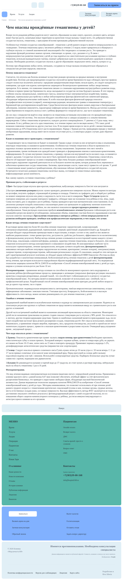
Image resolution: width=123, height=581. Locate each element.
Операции (13, 441)
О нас (11, 450)
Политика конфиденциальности (20, 573)
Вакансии (12, 499)
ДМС (65, 437)
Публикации (12, 20)
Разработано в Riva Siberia (108, 572)
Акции (31, 14)
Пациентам (14, 446)
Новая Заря (14, 459)
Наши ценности (15, 472)
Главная (4, 20)
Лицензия (63, 573)
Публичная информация (18, 490)
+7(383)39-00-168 (78, 5)
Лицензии (13, 495)
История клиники (16, 486)
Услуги (21, 14)
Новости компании (16, 476)
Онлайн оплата (69, 427)
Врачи (12, 14)
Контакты (13, 455)
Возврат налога (69, 432)
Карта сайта (74, 573)
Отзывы (12, 481)
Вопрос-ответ (68, 448)
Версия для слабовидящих (46, 573)
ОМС (65, 453)
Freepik (113, 557)
